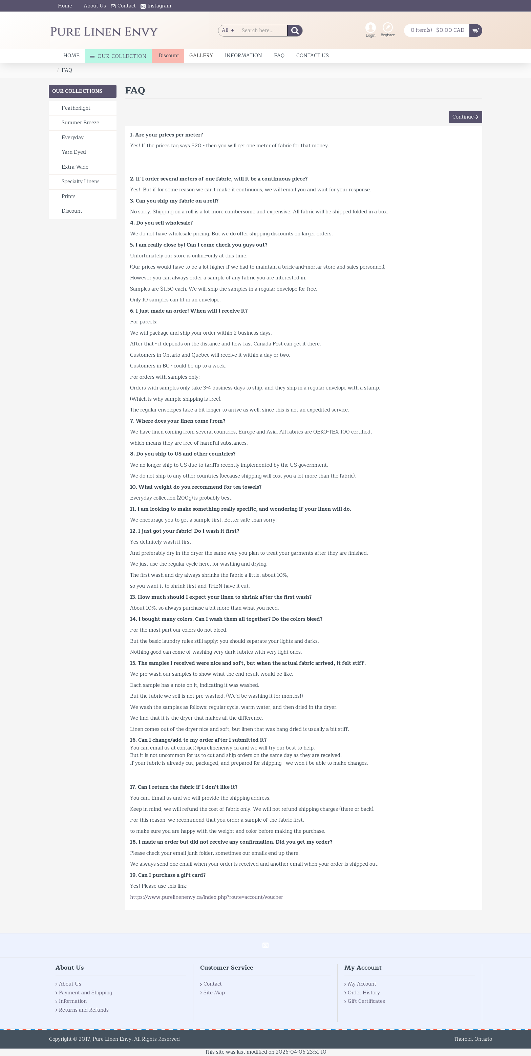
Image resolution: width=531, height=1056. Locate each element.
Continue (459, 120)
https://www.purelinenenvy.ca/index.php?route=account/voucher (206, 904)
